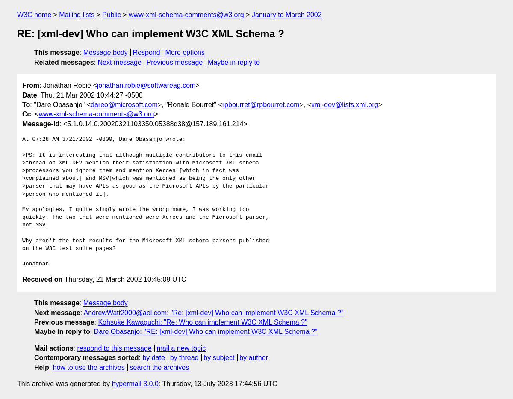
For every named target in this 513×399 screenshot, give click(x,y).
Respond (146, 52)
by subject (218, 357)
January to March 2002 (287, 14)
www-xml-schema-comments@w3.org (186, 14)
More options (185, 52)
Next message (120, 62)
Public (111, 14)
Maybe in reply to (234, 62)
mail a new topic (181, 348)
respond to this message (114, 348)
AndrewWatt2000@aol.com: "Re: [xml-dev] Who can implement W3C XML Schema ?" (214, 312)
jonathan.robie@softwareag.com (146, 85)
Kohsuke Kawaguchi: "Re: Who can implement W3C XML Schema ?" (202, 322)
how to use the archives (89, 367)
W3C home (34, 14)
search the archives (159, 367)
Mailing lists (76, 14)
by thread (184, 357)
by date (153, 357)
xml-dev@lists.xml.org (344, 104)
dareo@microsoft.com (124, 104)
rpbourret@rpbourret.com (261, 104)
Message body (105, 52)
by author (253, 357)
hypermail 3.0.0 (135, 383)
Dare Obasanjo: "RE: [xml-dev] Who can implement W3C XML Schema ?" (206, 331)
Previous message (175, 62)
